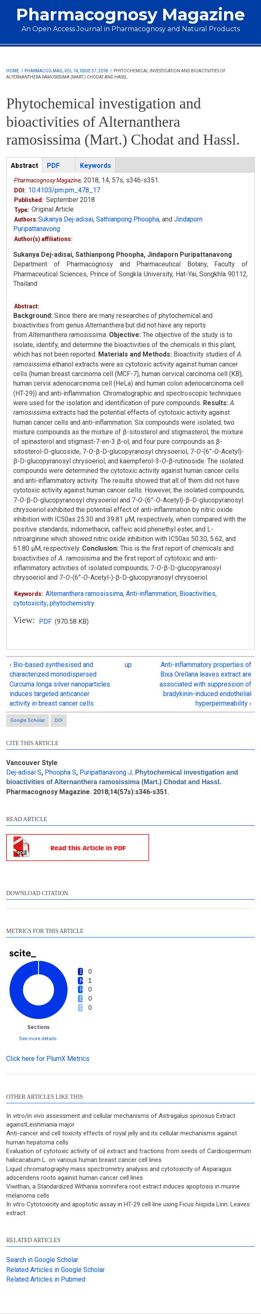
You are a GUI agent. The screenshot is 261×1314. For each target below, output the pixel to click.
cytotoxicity (29, 603)
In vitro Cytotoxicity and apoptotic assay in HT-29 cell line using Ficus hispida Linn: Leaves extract (128, 1209)
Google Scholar (27, 720)
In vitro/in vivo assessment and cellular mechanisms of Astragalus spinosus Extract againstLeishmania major (120, 1120)
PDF (45, 621)
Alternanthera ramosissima (84, 594)
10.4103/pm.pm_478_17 (64, 190)
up (128, 665)
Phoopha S (60, 772)
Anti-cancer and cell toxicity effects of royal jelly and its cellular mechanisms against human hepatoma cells (121, 1138)
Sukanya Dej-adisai (65, 219)
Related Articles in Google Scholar (55, 1270)
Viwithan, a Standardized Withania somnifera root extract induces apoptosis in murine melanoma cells (123, 1191)
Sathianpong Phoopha (127, 219)
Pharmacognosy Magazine (130, 14)
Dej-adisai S (23, 772)
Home (12, 71)
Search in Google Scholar (42, 1260)
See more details (38, 1038)
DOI (59, 720)
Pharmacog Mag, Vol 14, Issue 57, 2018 (66, 71)
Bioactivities (197, 594)
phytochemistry (71, 603)
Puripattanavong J (106, 772)
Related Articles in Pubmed (45, 1279)
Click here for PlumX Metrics (47, 1059)
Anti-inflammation (151, 594)
